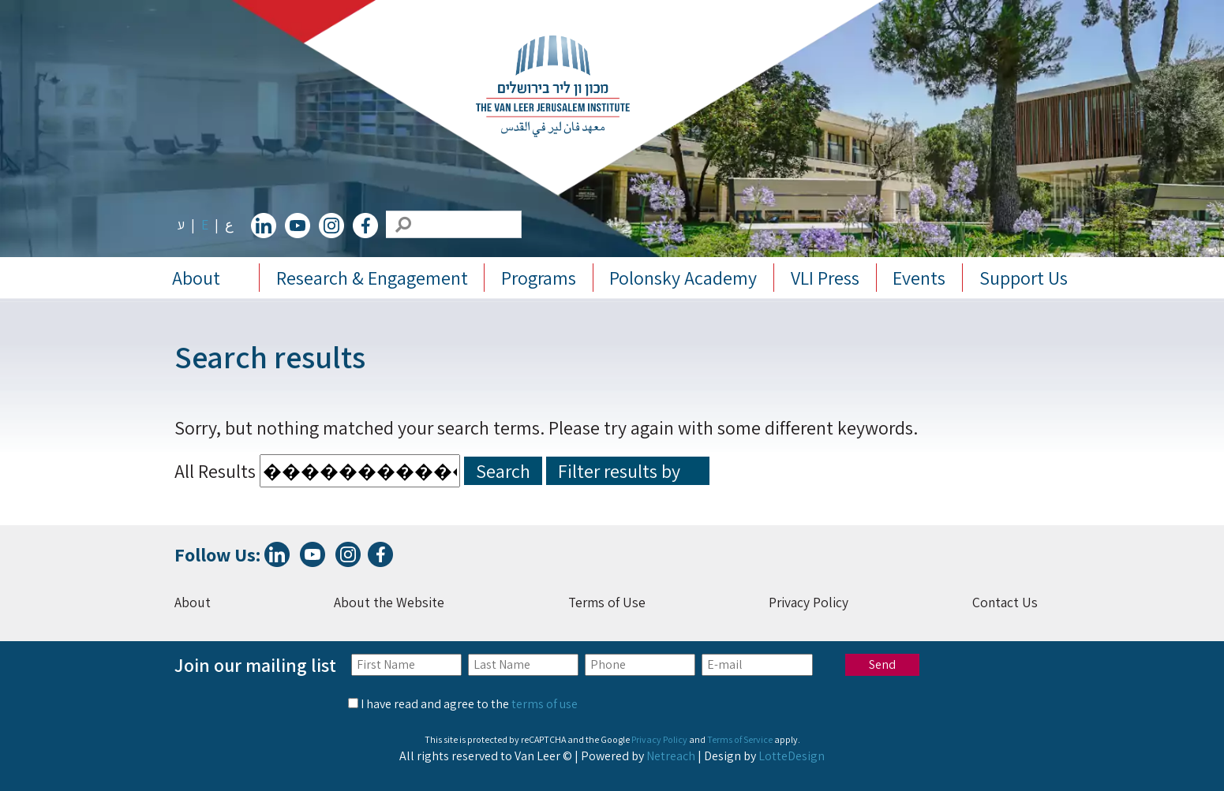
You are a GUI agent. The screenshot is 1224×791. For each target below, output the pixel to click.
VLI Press (825, 277)
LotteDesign (791, 756)
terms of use (544, 704)
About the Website (389, 602)
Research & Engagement (372, 277)
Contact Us (1005, 602)
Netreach (670, 756)
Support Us (1023, 277)
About (196, 277)
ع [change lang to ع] (229, 224)
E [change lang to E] (204, 224)
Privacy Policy (808, 602)
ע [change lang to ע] (181, 224)
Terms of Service (740, 739)
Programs (538, 277)
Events (919, 277)
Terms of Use (607, 602)
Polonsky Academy (683, 277)
